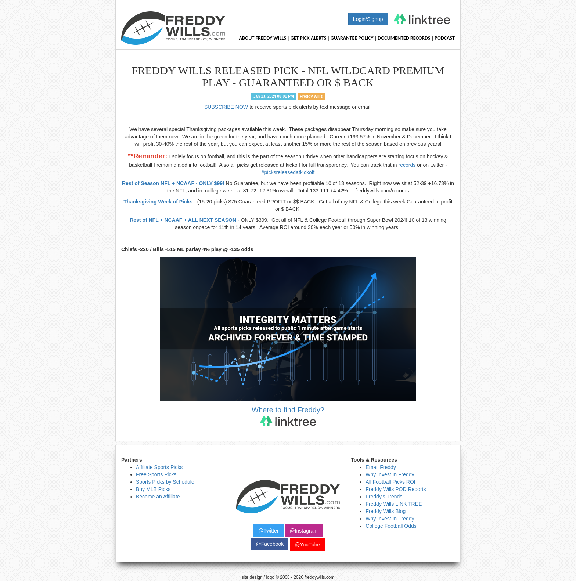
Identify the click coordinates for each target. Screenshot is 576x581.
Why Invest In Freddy (390, 474)
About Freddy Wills (262, 38)
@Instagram (303, 531)
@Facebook (270, 544)
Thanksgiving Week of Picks (157, 202)
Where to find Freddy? (288, 416)
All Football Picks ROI (390, 482)
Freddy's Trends (384, 496)
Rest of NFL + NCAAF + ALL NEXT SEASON (183, 220)
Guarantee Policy (352, 38)
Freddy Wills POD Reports (396, 489)
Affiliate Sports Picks (159, 467)
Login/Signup (368, 19)
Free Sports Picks (156, 474)
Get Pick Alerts (309, 38)
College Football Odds (391, 526)
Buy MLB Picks (153, 489)
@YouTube (307, 545)
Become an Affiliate (158, 496)
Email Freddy (381, 467)
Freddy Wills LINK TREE (394, 504)
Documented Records (404, 38)
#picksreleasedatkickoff (288, 172)
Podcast (445, 38)
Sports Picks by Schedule (165, 482)
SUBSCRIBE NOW (226, 107)
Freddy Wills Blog (386, 511)
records (407, 165)
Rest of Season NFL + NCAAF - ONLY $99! (173, 183)
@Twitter (268, 531)
